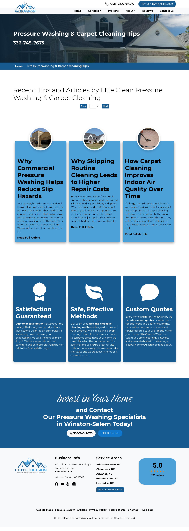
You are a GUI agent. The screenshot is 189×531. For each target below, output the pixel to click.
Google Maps (44, 514)
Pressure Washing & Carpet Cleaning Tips (58, 66)
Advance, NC (104, 478)
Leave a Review (65, 514)
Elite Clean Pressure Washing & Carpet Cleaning (85, 522)
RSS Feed (147, 514)
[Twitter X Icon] (68, 488)
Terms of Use (117, 514)
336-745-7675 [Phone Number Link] (119, 4)
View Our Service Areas (110, 493)
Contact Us (167, 10)
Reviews (147, 10)
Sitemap (133, 514)
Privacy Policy (98, 514)
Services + (94, 10)
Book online (110, 437)
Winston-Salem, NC (108, 468)
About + (130, 10)
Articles (82, 514)
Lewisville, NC (105, 487)
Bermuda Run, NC (107, 482)
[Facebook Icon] (56, 488)
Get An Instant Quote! (157, 4)
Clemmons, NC (105, 473)
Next (105, 106)
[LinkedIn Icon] (74, 488)
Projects (113, 10)
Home (77, 10)
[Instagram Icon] (62, 488)
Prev (83, 106)
